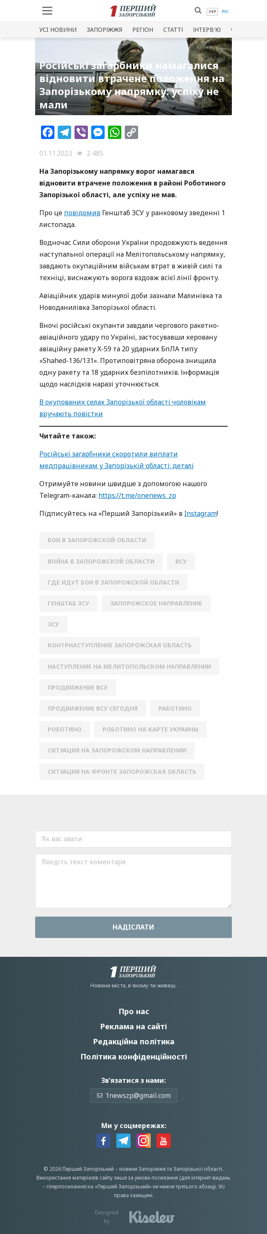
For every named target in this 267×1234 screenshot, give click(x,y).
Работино (175, 708)
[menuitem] (212, 11)
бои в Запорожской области (97, 540)
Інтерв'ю (207, 29)
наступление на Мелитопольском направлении (129, 666)
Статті (173, 29)
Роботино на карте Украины (150, 729)
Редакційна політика (134, 1041)
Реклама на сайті (133, 1026)
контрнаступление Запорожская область (120, 645)
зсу (53, 624)
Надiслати (133, 927)
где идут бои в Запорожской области (113, 582)
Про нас (133, 1011)
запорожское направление (156, 603)
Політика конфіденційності (133, 1056)
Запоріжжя (104, 29)
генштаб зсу (68, 603)
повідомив (82, 212)
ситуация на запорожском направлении (117, 750)
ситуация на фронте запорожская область (122, 771)
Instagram (200, 513)
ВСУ (181, 561)
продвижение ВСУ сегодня (93, 708)
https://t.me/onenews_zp (137, 495)
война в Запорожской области (101, 561)
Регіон (142, 29)
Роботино (65, 729)
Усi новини (58, 29)
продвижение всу (78, 687)
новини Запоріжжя (142, 1168)
